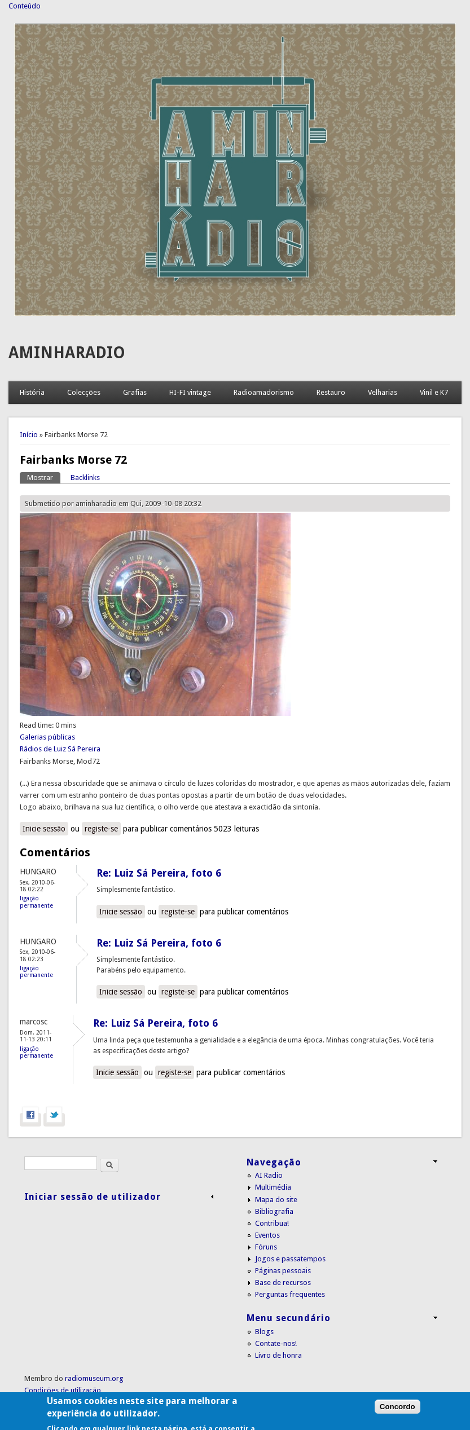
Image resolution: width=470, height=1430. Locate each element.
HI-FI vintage (190, 392)
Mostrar (43, 477)
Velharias (382, 392)
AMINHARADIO (66, 353)
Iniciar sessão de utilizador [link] (92, 1196)
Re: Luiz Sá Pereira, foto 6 (158, 873)
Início (29, 434)
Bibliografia (274, 1211)
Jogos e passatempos (290, 1259)
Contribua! (272, 1223)
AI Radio (269, 1175)
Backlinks (85, 477)
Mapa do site (276, 1199)
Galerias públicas (47, 737)
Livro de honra (278, 1355)
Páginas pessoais (283, 1270)
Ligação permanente (36, 901)
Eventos (267, 1235)
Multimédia (273, 1187)
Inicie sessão (44, 828)
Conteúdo (24, 6)
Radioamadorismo (264, 392)
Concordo (397, 1418)
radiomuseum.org (94, 1378)
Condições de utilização (62, 1390)
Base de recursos (283, 1282)
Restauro (331, 392)
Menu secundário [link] (289, 1318)
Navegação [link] (274, 1162)
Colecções (83, 392)
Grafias (135, 392)
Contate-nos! (276, 1343)
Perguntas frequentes (290, 1294)
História (32, 392)
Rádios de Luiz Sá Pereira (60, 749)
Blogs (264, 1331)
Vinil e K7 (434, 392)
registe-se (101, 828)
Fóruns (266, 1247)
